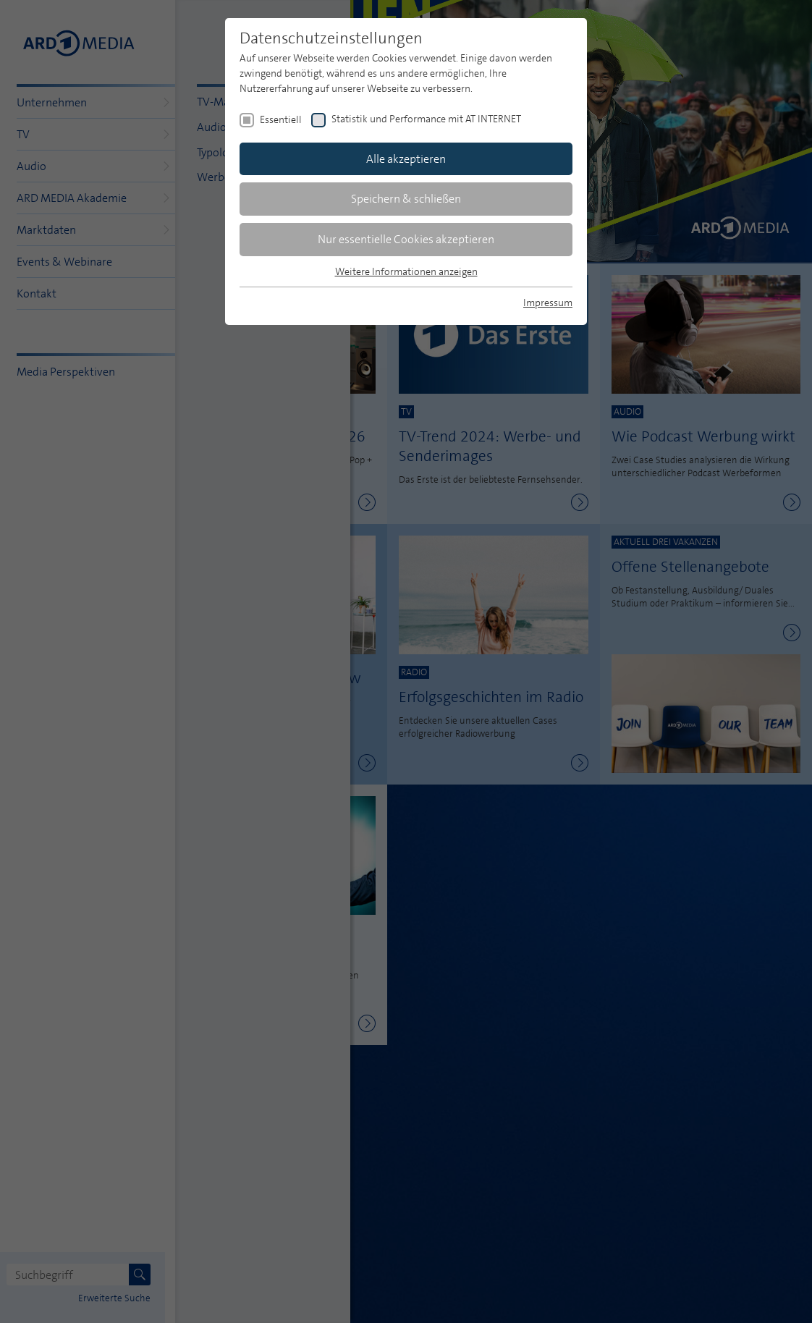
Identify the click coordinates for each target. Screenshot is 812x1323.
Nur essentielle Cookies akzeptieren (406, 239)
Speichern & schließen (406, 198)
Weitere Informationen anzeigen (406, 271)
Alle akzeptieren (406, 158)
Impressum (547, 302)
